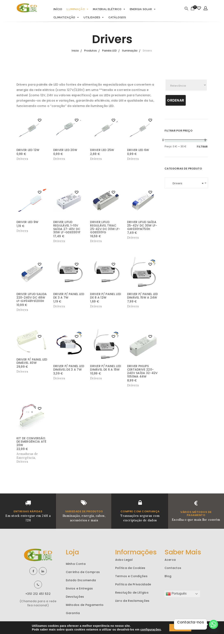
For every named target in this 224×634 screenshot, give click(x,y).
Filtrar (202, 147)
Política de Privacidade (133, 584)
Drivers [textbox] (186, 183)
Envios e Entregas (79, 588)
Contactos (173, 568)
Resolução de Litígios (132, 593)
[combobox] (186, 183)
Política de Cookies (130, 568)
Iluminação (77, 9)
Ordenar (175, 100)
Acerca (170, 560)
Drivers (22, 461)
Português (176, 593)
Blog (168, 576)
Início (57, 9)
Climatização (66, 17)
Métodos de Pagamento (85, 605)
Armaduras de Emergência (27, 456)
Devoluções (75, 597)
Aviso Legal (124, 560)
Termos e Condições (131, 576)
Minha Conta (76, 564)
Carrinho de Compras (83, 572)
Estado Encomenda (81, 580)
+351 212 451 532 (38, 594)
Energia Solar (143, 9)
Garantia (73, 613)
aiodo (174, 625)
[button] (39, 120)
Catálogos (117, 17)
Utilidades (94, 17)
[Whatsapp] (213, 624)
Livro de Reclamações (132, 601)
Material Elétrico (109, 9)
